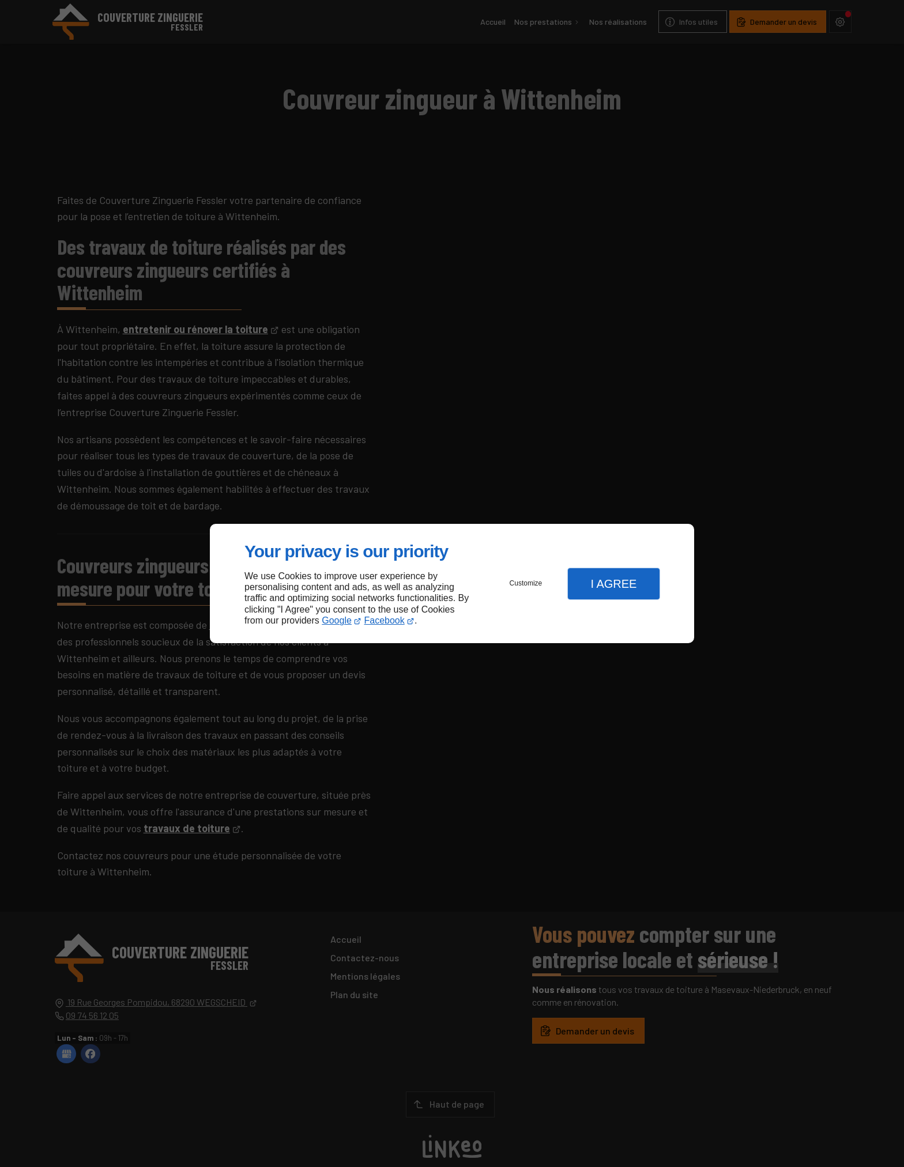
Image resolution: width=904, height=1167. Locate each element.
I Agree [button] (613, 583)
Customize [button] (526, 583)
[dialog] (452, 583)
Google (337, 620)
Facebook (384, 620)
